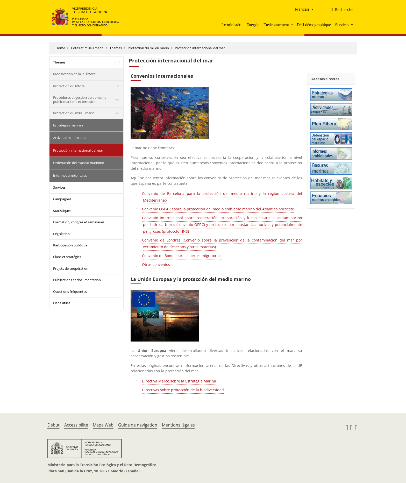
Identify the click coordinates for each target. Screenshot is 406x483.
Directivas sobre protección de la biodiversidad (183, 389)
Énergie (252, 25)
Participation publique (70, 245)
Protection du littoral (69, 86)
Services (342, 25)
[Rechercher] (341, 9)
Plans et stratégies (67, 256)
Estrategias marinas (68, 125)
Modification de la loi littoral (74, 74)
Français (302, 9)
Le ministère (232, 25)
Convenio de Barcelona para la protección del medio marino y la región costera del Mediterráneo (222, 197)
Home (60, 48)
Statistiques (62, 210)
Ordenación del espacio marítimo (78, 162)
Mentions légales (178, 425)
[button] (292, 24)
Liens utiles (61, 303)
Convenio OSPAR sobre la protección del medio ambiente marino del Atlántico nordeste (218, 209)
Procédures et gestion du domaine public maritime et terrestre (79, 99)
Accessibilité (76, 425)
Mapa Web (103, 425)
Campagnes (62, 199)
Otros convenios (156, 264)
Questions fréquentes (70, 291)
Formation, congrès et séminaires (78, 222)
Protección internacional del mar (200, 48)
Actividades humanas (69, 137)
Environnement (276, 25)
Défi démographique (314, 25)
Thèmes (116, 48)
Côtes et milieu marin (87, 48)
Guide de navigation (137, 425)
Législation (61, 233)
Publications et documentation (77, 280)
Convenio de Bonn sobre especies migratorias (182, 255)
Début (53, 425)
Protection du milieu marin (148, 48)
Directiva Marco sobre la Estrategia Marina (179, 381)
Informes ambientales (70, 175)
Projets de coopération (70, 268)
